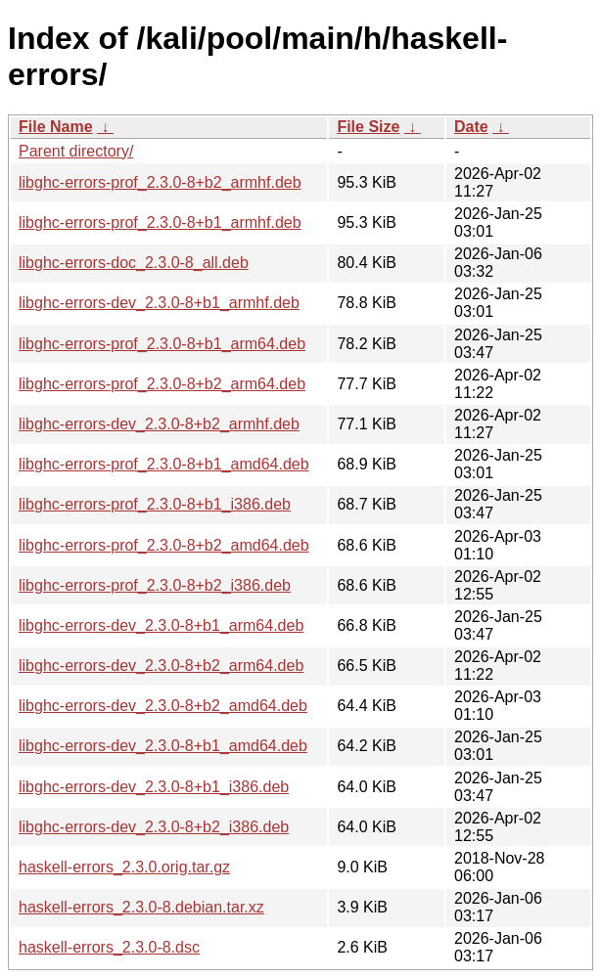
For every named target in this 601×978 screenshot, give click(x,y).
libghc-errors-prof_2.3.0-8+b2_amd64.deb (164, 545)
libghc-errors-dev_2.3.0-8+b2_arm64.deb (161, 665)
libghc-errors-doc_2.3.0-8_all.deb (134, 262)
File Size (368, 126)
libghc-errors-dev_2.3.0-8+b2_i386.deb (154, 827)
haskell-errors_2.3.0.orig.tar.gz (124, 867)
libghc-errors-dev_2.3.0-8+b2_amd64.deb (163, 705)
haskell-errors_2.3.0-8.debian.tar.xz (141, 907)
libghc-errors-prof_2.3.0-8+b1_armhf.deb (160, 222)
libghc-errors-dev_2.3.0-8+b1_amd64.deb (163, 745)
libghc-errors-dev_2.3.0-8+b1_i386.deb (154, 786)
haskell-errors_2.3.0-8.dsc (109, 947)
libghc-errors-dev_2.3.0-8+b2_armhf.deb (159, 424)
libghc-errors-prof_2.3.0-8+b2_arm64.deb (162, 384)
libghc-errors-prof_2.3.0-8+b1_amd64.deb (164, 464)
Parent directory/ (76, 151)
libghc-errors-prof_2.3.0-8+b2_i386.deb (155, 585)
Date (471, 126)
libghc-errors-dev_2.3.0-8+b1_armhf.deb (159, 302)
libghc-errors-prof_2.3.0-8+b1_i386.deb (155, 504)
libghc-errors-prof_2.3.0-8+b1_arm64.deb (162, 343)
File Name (56, 126)
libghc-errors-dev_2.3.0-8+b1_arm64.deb (161, 625)
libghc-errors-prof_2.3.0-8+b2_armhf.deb (160, 182)
